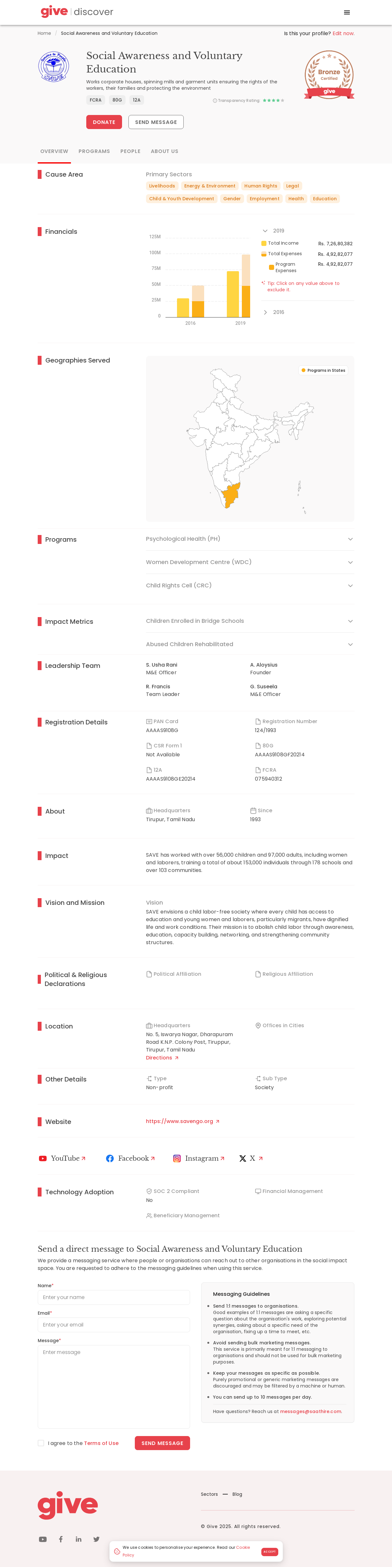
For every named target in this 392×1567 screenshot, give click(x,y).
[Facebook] (131, 1158)
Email (45, 1313)
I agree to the (83, 1443)
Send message (162, 1443)
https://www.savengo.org (182, 1121)
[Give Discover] (76, 12)
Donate (104, 122)
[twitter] (96, 1540)
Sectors (209, 1494)
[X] (252, 1158)
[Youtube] (63, 1158)
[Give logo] (114, 1505)
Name (46, 1285)
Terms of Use (101, 1443)
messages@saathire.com (310, 1411)
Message (49, 1340)
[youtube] (43, 1540)
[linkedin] (78, 1540)
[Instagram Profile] (199, 1158)
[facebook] (61, 1540)
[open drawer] (347, 12)
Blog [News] (232, 1494)
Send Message (156, 122)
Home (44, 33)
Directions (162, 1057)
